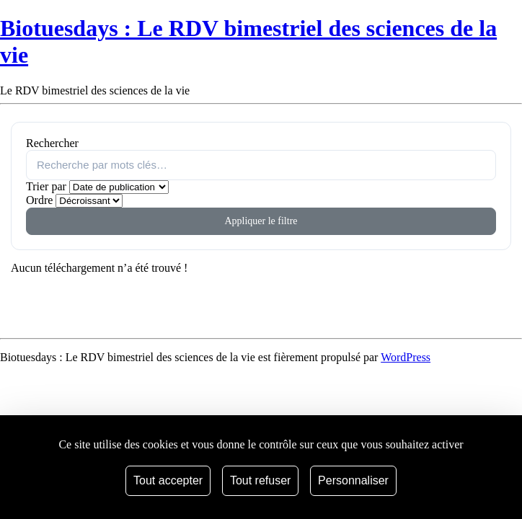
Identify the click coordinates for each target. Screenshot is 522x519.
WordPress (405, 357)
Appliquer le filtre (260, 221)
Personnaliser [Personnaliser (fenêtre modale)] (353, 480)
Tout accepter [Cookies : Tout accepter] (168, 480)
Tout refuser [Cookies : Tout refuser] (260, 480)
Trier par (46, 186)
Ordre (39, 200)
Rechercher (52, 143)
